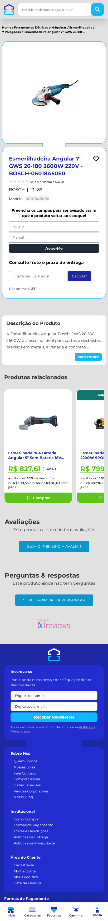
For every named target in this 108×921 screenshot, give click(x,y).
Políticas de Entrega (31, 837)
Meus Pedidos (26, 877)
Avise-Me (54, 248)
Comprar (38, 497)
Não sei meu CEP (22, 289)
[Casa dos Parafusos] (9, 9)
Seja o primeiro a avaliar (54, 546)
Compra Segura (27, 779)
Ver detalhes (88, 357)
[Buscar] (97, 9)
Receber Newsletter (54, 717)
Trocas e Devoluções (31, 831)
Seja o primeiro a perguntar (54, 600)
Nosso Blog (23, 797)
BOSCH (17, 189)
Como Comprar (27, 819)
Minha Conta (25, 871)
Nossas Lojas (24, 767)
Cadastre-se (24, 865)
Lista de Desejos (27, 883)
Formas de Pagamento (33, 825)
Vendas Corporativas (31, 791)
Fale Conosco (25, 773)
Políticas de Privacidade (34, 843)
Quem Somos (25, 761)
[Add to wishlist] (96, 159)
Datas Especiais (27, 785)
